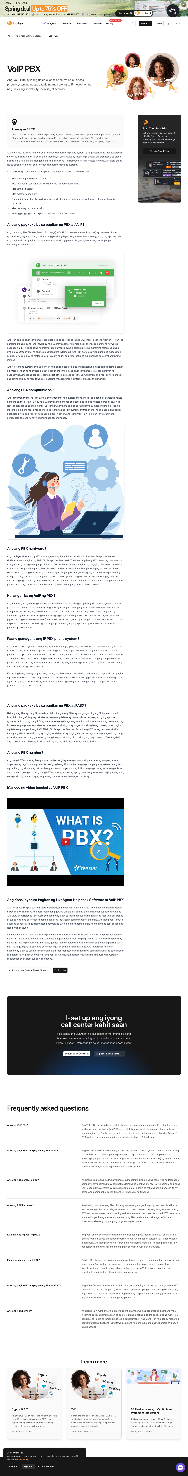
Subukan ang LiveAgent (76, 1053)
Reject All (28, 1466)
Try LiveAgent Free (159, 151)
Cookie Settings (46, 1466)
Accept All (14, 1466)
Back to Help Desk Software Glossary (28, 970)
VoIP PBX (53, 36)
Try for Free (60, 970)
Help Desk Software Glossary (29, 36)
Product (68, 23)
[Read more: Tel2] (94, 1403)
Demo (159, 23)
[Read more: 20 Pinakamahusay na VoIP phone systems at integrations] (153, 1403)
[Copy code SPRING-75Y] (82, 14)
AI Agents (51, 23)
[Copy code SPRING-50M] (33, 14)
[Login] (168, 23)
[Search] (134, 23)
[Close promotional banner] (183, 4)
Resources (83, 23)
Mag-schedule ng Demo (109, 1053)
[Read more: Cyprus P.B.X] (34, 1403)
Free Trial (145, 23)
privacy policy (21, 1459)
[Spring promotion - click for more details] (94, 8)
